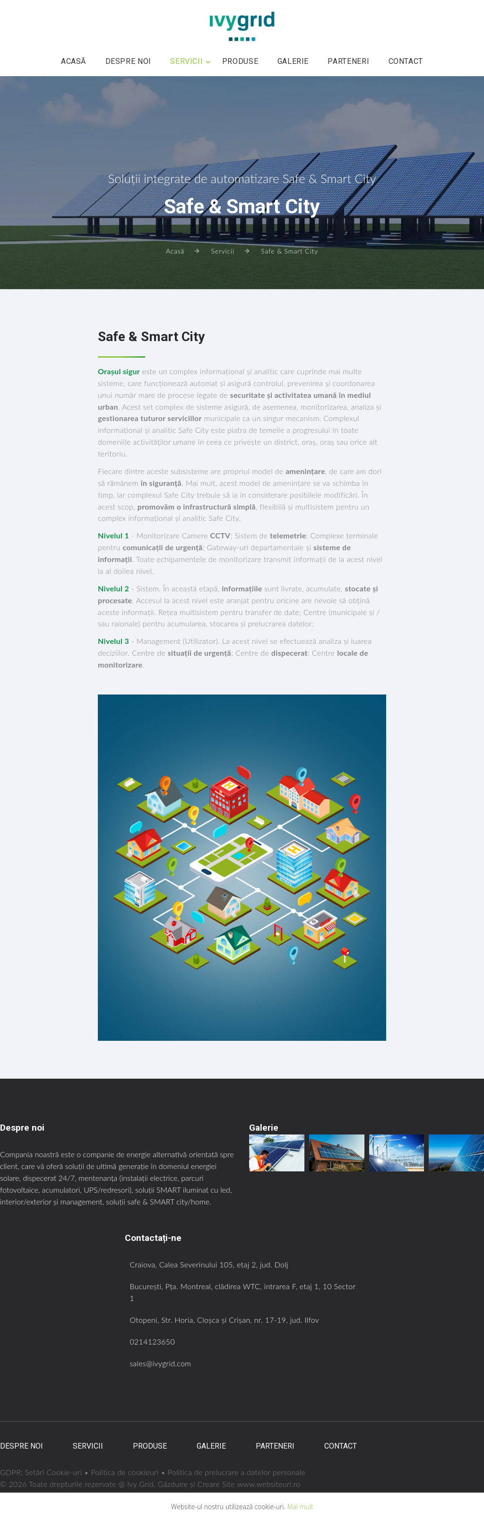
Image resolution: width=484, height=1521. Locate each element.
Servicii (186, 61)
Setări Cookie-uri (53, 1472)
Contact (406, 61)
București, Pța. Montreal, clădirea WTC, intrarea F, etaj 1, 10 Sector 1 (231, 1292)
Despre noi (128, 61)
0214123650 (152, 1341)
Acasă (73, 61)
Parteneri (348, 61)
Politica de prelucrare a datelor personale (237, 1472)
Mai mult (300, 1506)
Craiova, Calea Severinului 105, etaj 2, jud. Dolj (209, 1264)
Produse (240, 61)
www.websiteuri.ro (269, 1483)
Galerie (293, 61)
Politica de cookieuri (125, 1472)
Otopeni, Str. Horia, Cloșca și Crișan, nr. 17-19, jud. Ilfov (225, 1319)
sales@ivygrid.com (161, 1363)
